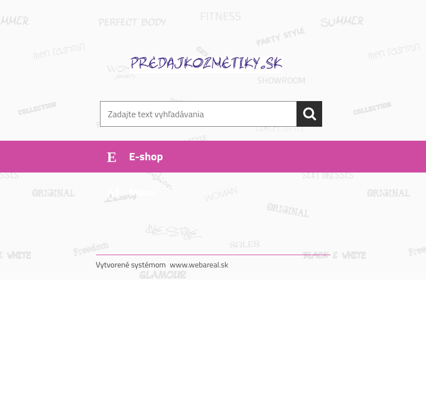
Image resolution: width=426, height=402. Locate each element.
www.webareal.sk (199, 264)
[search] (309, 114)
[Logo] (206, 65)
